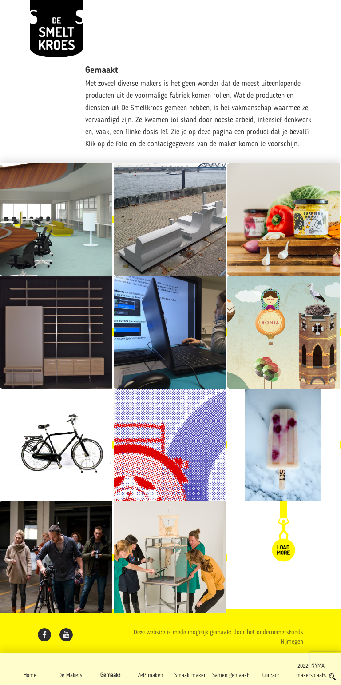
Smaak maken (190, 675)
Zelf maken (150, 675)
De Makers (70, 675)
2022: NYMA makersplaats (311, 670)
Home (30, 675)
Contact (270, 675)
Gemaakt (110, 675)
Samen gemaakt (230, 675)
